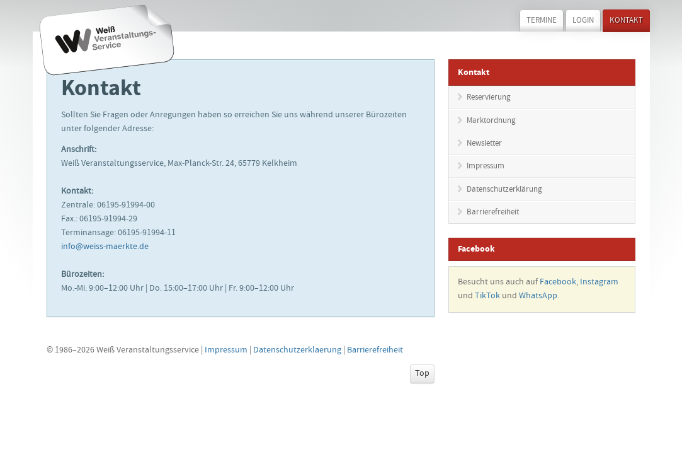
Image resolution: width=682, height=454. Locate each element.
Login (583, 21)
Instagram (599, 282)
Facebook (558, 282)
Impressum (485, 167)
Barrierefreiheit (493, 213)
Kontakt (626, 21)
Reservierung (489, 98)
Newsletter (484, 144)
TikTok (487, 296)
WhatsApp (538, 296)
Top (422, 374)
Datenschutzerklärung (504, 190)
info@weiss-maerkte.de (105, 247)
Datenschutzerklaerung (297, 351)
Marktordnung (491, 121)
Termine (541, 21)
